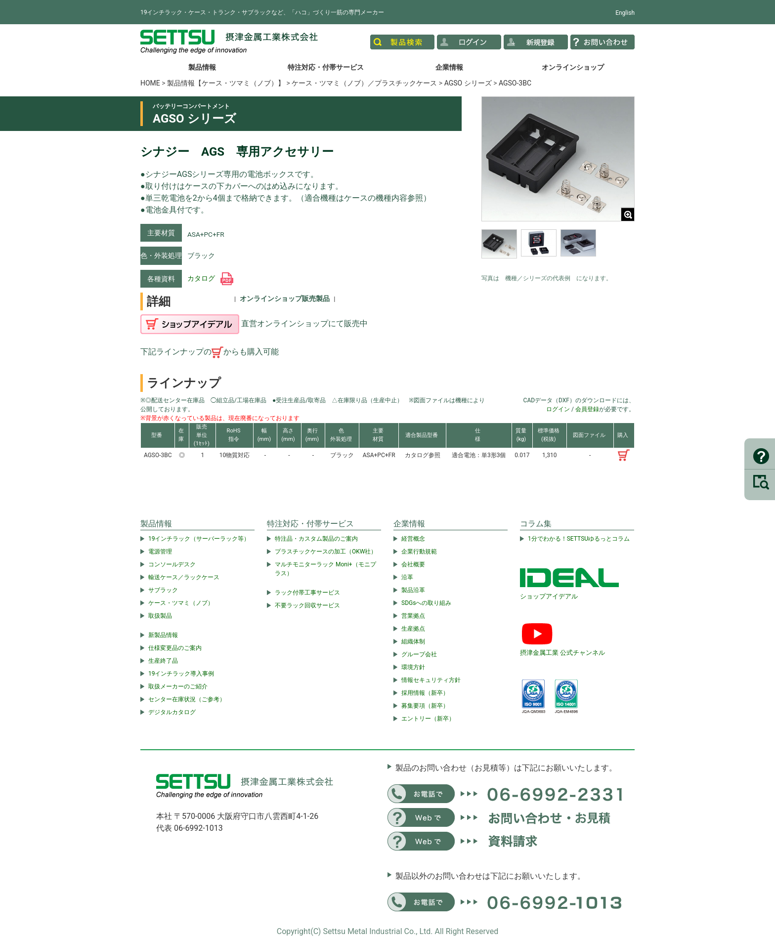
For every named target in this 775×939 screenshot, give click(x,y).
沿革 (407, 577)
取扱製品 (160, 615)
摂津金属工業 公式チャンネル (562, 652)
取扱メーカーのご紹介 (178, 686)
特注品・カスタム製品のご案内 (316, 538)
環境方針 (413, 667)
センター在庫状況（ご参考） (186, 699)
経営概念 (413, 538)
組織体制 (413, 641)
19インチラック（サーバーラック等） (199, 538)
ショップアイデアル (549, 596)
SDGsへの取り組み (426, 602)
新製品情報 (163, 635)
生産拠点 (413, 628)
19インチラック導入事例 (181, 673)
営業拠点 (413, 615)
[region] (558, 249)
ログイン (558, 409)
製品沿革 (413, 590)
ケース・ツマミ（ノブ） (181, 602)
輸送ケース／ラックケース (183, 577)
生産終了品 (163, 660)
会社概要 (413, 564)
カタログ (210, 278)
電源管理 (160, 551)
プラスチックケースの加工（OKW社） (326, 551)
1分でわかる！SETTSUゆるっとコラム (579, 538)
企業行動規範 (419, 551)
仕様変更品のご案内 (175, 647)
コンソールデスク (172, 564)
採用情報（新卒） (425, 692)
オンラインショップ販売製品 (285, 298)
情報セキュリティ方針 (431, 680)
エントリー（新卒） (428, 718)
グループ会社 (419, 654)
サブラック (163, 590)
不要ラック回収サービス (307, 605)
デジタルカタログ (172, 712)
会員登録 (587, 409)
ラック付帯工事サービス (307, 592)
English (625, 12)
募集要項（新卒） (425, 705)
